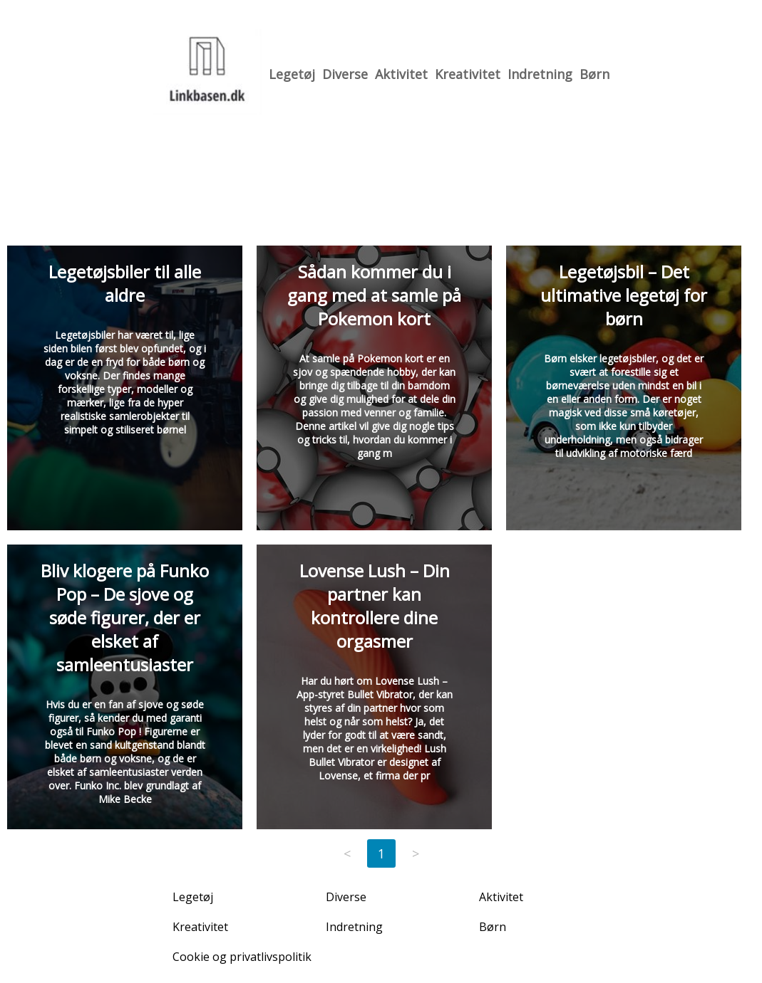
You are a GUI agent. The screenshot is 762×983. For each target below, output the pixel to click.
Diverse (345, 74)
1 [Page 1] (381, 853)
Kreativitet (467, 74)
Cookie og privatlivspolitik (242, 956)
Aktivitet (401, 74)
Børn (594, 74)
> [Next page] (415, 853)
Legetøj (292, 74)
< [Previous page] (347, 853)
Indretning (540, 74)
